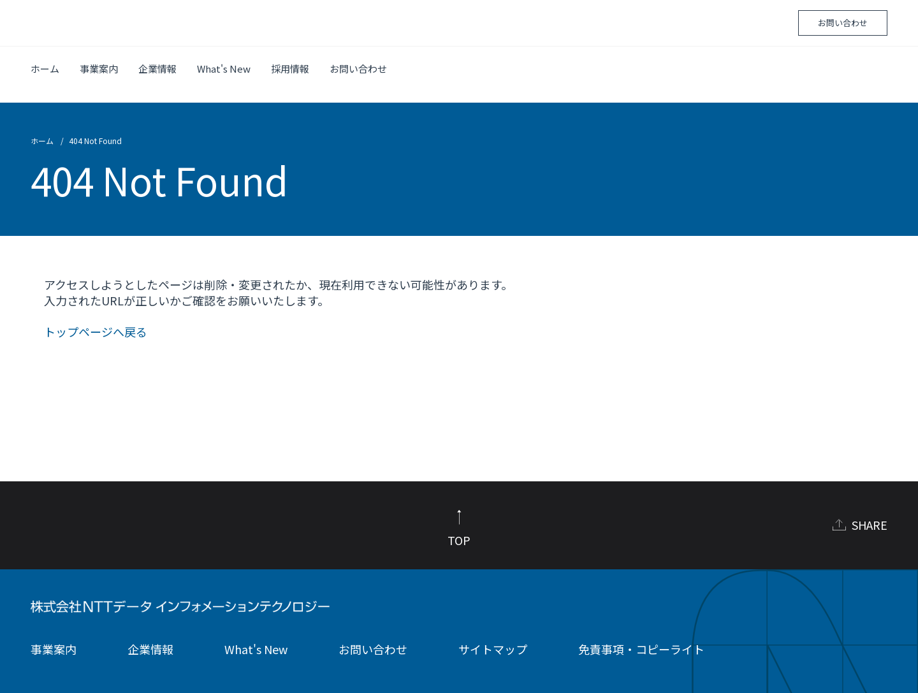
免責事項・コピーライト (641, 637)
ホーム (45, 68)
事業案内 (99, 68)
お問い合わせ (843, 23)
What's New (224, 68)
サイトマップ (492, 637)
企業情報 (157, 68)
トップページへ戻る (95, 319)
